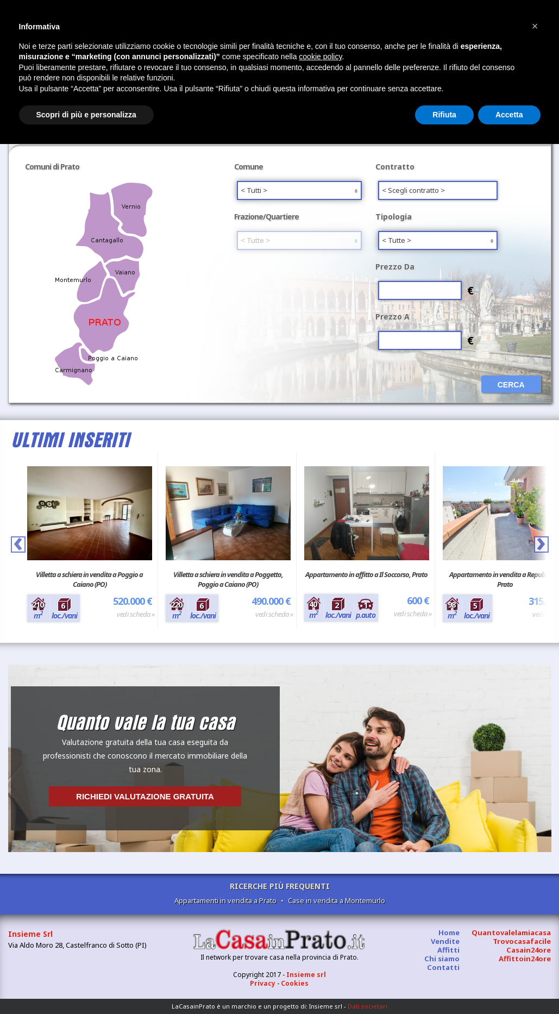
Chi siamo (442, 958)
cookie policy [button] (320, 56)
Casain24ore (528, 950)
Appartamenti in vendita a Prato (225, 900)
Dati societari (367, 1006)
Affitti (448, 950)
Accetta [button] (509, 114)
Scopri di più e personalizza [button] (86, 114)
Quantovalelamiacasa (511, 932)
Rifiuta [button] (444, 114)
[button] (535, 26)
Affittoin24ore (525, 958)
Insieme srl (306, 974)
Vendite (445, 941)
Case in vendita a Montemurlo (336, 900)
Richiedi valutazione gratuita (145, 796)
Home (449, 932)
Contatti (443, 967)
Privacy (262, 983)
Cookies (295, 983)
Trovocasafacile (522, 941)
